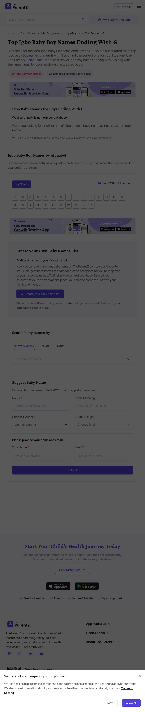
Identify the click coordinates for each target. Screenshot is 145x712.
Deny (110, 703)
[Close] (140, 676)
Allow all (131, 703)
